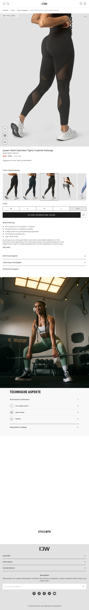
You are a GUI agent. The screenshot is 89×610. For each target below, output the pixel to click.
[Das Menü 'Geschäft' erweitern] (44, 556)
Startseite (5, 10)
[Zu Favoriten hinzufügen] (83, 215)
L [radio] (61, 208)
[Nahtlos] (5, 142)
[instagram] (39, 593)
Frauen (13, 10)
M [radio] (44, 208)
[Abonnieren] (83, 586)
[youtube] (54, 593)
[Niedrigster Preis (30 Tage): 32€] (20, 156)
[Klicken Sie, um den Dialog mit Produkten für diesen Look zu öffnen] (22, 458)
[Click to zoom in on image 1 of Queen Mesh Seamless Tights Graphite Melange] (44, 80)
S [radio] (27, 208)
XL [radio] (78, 208)
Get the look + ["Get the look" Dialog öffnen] (9, 16)
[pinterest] (44, 593)
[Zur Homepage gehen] (44, 4)
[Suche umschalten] (8, 4)
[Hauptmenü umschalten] (4, 4)
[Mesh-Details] (5, 135)
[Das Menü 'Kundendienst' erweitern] (44, 568)
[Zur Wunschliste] (81, 4)
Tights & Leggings (22, 10)
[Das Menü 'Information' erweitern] (44, 562)
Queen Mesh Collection (11, 153)
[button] (44, 262)
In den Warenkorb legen (41, 215)
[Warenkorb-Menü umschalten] (85, 4)
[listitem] (12, 187)
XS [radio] (11, 208)
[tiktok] (49, 593)
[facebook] (34, 593)
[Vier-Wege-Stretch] (5, 129)
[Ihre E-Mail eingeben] (41, 586)
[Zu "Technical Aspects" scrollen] (44, 256)
